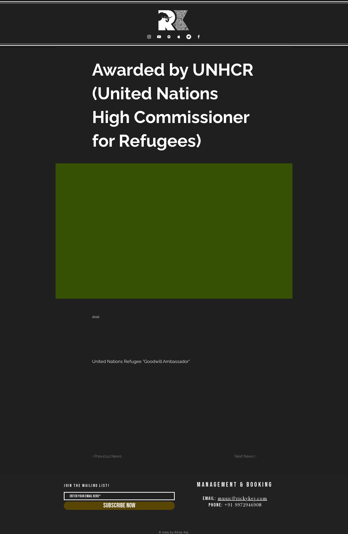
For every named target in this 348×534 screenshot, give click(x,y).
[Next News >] (244, 456)
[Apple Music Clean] (178, 36)
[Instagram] (149, 36)
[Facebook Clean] (198, 36)
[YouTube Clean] (159, 36)
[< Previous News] (108, 456)
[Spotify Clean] (169, 36)
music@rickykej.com (242, 498)
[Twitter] (188, 36)
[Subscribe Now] (119, 506)
